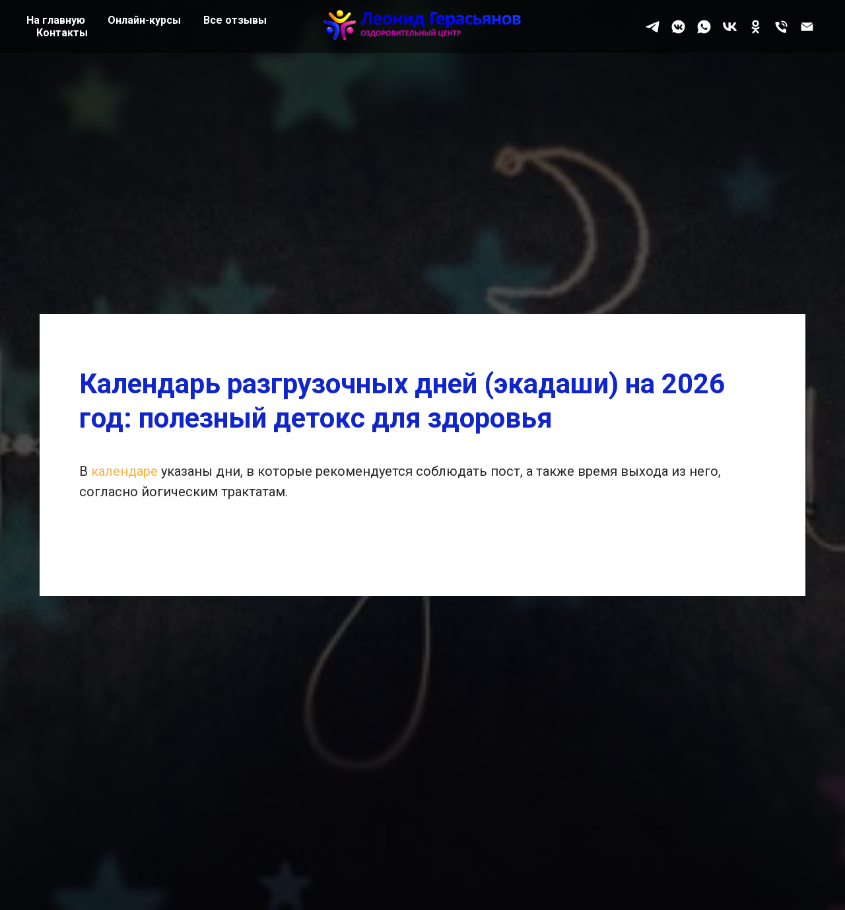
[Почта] (807, 26)
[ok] (755, 26)
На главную (55, 20)
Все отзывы (235, 20)
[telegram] (652, 26)
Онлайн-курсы (144, 20)
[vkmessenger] (678, 26)
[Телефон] (781, 26)
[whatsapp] (704, 26)
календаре (126, 471)
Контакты (62, 32)
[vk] (730, 26)
